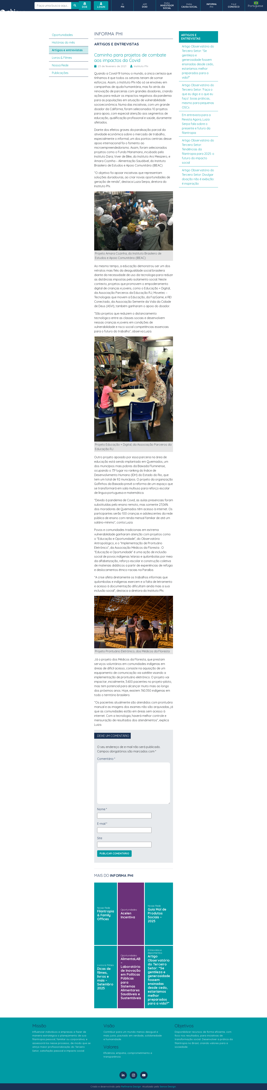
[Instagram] (133, 1075)
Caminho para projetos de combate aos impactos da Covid (130, 57)
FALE (234, 5)
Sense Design (168, 1086)
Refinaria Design (131, 1086)
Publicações (60, 73)
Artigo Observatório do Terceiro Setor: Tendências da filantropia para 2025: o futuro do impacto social (198, 151)
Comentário (106, 759)
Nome (102, 809)
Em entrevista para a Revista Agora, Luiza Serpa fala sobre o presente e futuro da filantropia (196, 124)
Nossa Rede (103, 907)
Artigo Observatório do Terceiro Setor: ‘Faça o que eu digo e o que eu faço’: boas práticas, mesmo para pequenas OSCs (198, 96)
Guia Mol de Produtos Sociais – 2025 (157, 915)
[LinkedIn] (123, 1075)
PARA (167, 5)
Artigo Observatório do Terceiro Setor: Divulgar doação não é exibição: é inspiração (198, 176)
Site (99, 838)
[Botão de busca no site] (75, 5)
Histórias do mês (63, 42)
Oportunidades (129, 909)
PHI (212, 5)
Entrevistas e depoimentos (155, 951)
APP (144, 5)
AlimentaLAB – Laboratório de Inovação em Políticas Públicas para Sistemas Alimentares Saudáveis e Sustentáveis (131, 978)
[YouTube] (144, 1075)
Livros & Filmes (105, 965)
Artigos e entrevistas (67, 50)
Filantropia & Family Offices (105, 915)
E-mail (102, 823)
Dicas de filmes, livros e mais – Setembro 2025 (105, 978)
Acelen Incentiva (128, 915)
